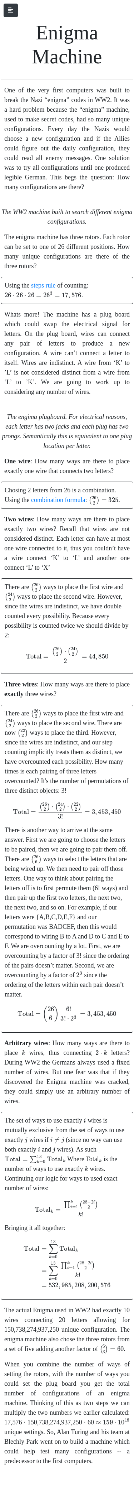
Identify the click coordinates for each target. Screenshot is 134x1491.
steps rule (43, 285)
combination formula (58, 499)
